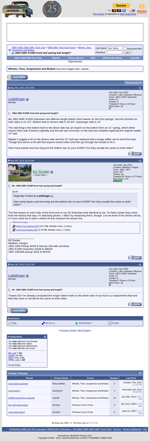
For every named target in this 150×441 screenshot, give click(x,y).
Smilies (11, 355)
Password (100, 52)
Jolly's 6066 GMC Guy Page (28, 58)
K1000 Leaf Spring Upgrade (21, 398)
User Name (101, 48)
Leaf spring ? (14, 391)
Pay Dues (98, 14)
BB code (12, 353)
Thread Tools (132, 83)
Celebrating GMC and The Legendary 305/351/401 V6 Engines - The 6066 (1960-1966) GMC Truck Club (60, 429)
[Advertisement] (77, 32)
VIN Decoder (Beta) (112, 58)
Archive (117, 429)
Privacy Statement (132, 429)
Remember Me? (133, 49)
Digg (14, 323)
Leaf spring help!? (16, 412)
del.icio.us (50, 323)
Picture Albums (76, 58)
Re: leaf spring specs (18, 405)
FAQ (93, 58)
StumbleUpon (85, 323)
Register (56, 58)
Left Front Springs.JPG (27, 230)
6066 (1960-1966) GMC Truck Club (28, 47)
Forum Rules (14, 365)
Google (115, 323)
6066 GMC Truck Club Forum (62, 47)
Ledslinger (16, 99)
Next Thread (83, 330)
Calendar (135, 58)
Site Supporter (128, 14)
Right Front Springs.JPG (27, 226)
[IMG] (11, 357)
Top (145, 429)
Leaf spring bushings (18, 383)
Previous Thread (68, 330)
